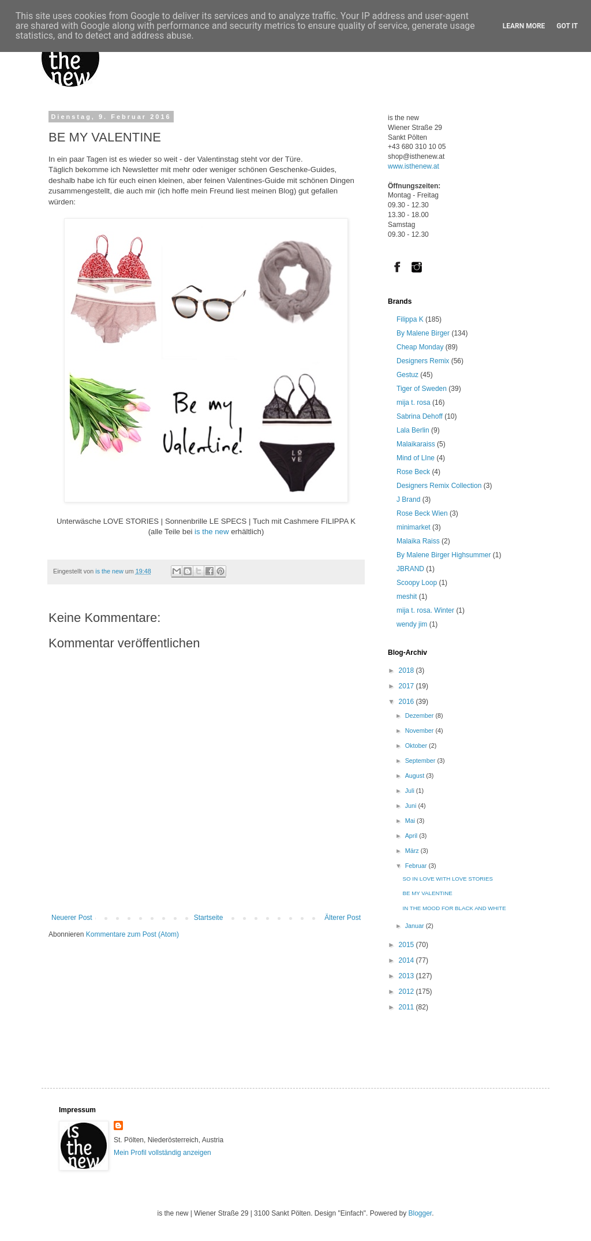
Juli (410, 790)
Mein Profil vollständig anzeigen (162, 1153)
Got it (567, 26)
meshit (407, 596)
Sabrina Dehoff (420, 416)
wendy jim (412, 624)
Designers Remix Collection (439, 486)
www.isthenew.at (413, 166)
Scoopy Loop (417, 583)
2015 (407, 945)
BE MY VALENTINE (427, 893)
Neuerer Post (71, 918)
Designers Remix (423, 361)
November (420, 730)
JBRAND (410, 569)
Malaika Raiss (418, 541)
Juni (411, 805)
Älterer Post (342, 918)
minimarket (414, 527)
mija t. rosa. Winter (425, 610)
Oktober (417, 745)
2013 (407, 976)
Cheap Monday (420, 347)
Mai (411, 820)
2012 (407, 991)
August (416, 775)
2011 (407, 1007)
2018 (407, 670)
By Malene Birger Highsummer (444, 555)
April (412, 835)
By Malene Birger (423, 333)
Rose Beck (413, 472)
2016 (407, 702)
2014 (407, 960)
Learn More (524, 26)
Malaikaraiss (416, 444)
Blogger (420, 1213)
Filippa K (410, 319)
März (413, 850)
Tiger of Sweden (422, 389)
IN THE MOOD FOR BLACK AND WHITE (454, 908)
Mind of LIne (416, 458)
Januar (415, 925)
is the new (210, 531)
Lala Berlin (413, 430)
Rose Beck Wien (422, 513)
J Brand (408, 499)
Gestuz (407, 375)
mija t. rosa (414, 402)
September (421, 760)
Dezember (420, 715)
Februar (417, 865)
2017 (407, 686)
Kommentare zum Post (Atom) (132, 934)
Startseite (208, 918)
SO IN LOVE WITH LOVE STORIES (448, 878)
